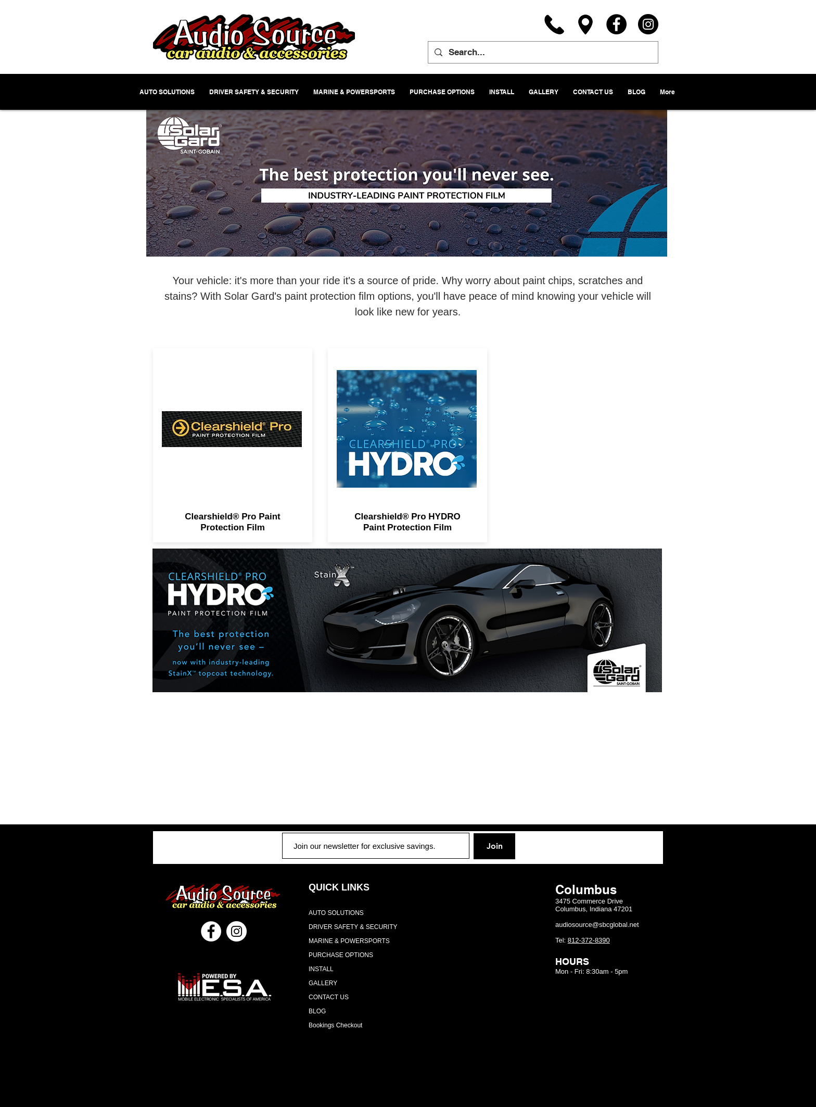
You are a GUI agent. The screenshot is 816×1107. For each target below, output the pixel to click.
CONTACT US (329, 997)
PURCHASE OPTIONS (341, 955)
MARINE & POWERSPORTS (349, 941)
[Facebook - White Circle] (211, 931)
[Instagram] (648, 24)
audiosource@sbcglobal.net (597, 924)
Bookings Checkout (335, 1025)
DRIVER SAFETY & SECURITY (353, 927)
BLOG (317, 1011)
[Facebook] (616, 24)
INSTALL (321, 969)
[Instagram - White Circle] (236, 931)
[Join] (494, 846)
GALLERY (323, 983)
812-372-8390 (589, 940)
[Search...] (542, 52)
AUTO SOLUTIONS (336, 913)
